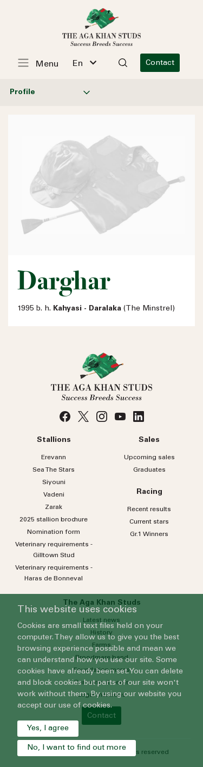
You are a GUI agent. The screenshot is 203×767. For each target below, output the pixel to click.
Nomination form (53, 532)
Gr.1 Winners (149, 534)
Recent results (149, 509)
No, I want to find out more (76, 748)
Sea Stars (53, 470)
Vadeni (53, 495)
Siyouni (54, 482)
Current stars (149, 522)
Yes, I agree (48, 728)
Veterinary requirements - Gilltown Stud (54, 550)
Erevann (53, 457)
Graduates (149, 470)
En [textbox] (78, 63)
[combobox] (84, 62)
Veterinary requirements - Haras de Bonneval (54, 573)
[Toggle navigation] (44, 62)
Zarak (53, 507)
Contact (160, 63)
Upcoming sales (149, 457)
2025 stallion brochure (53, 520)
